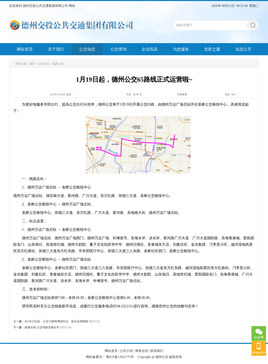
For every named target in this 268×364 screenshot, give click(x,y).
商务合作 (141, 351)
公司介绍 (126, 351)
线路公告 (58, 63)
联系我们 (156, 351)
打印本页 (182, 94)
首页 (32, 63)
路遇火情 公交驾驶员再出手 (42, 327)
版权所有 (175, 357)
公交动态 (43, 63)
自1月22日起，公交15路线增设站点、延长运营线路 (56, 321)
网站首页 (111, 351)
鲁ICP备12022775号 (120, 357)
